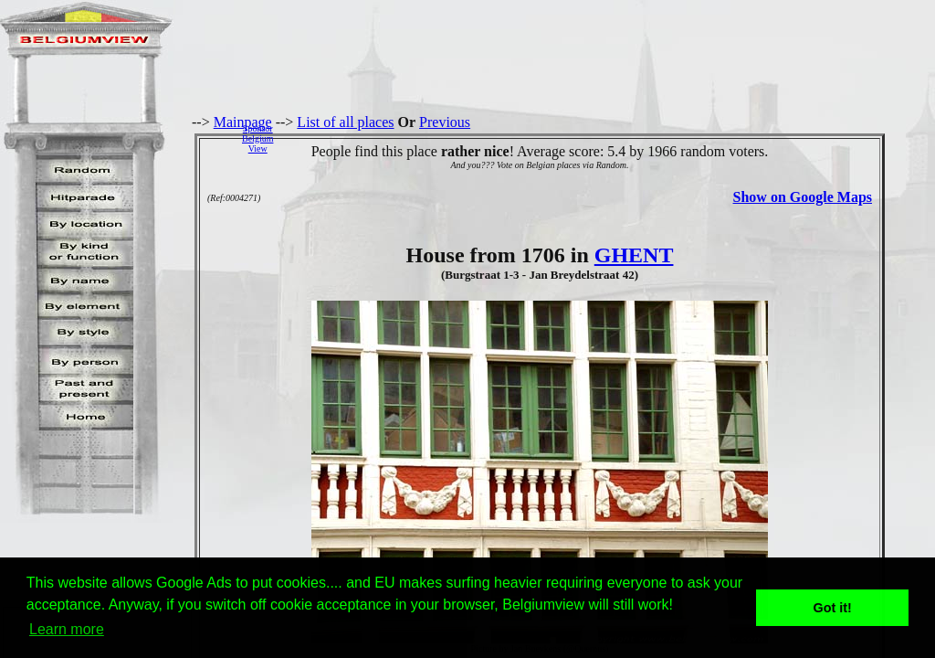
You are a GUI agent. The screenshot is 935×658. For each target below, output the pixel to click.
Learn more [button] (66, 629)
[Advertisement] (609, 138)
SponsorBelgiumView (257, 138)
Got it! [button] (833, 607)
